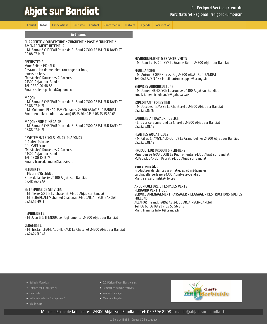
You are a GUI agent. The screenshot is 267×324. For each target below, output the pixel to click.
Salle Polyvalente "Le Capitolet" (47, 298)
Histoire (130, 25)
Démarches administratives (118, 288)
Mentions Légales (113, 298)
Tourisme (79, 25)
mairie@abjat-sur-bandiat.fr (200, 311)
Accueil (31, 25)
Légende (145, 25)
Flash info (35, 293)
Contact (94, 25)
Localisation (162, 25)
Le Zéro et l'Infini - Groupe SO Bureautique (134, 319)
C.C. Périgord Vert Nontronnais (120, 282)
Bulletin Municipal (39, 282)
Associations (60, 25)
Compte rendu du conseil (43, 288)
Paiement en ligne (113, 293)
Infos (43, 25)
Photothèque (112, 25)
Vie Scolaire (36, 303)
